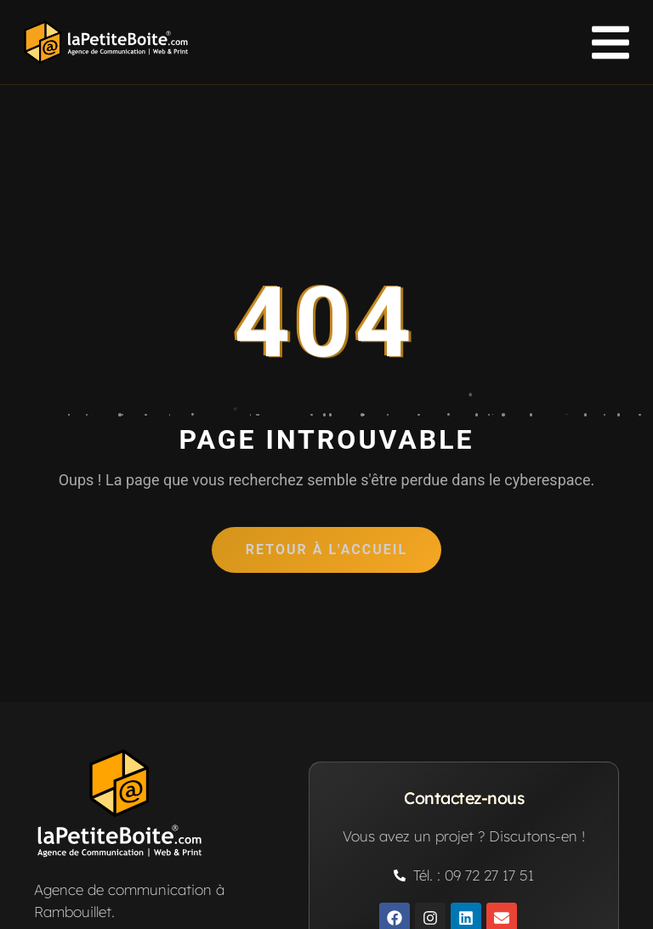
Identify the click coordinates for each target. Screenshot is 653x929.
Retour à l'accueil (326, 549)
